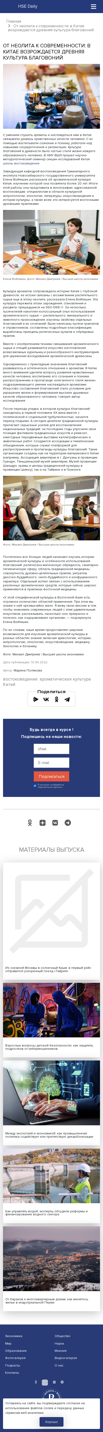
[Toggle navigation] (93, 6)
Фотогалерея (15, 1358)
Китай (9, 684)
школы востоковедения (21, 163)
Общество (62, 1336)
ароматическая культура (65, 679)
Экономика (13, 1336)
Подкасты (12, 1365)
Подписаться (51, 776)
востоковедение (20, 679)
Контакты (12, 1373)
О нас (59, 1365)
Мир (8, 1343)
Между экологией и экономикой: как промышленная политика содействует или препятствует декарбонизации (49, 1135)
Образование (16, 1351)
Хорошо (51, 1422)
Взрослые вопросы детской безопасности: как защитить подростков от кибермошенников (49, 1047)
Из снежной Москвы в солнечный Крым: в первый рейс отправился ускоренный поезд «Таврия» (48, 969)
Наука (59, 1343)
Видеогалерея (66, 1358)
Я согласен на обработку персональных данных (51, 786)
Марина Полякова (28, 670)
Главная (13, 21)
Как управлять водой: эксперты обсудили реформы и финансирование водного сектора (46, 1213)
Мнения (60, 1351)
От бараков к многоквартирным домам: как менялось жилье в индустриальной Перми (46, 1300)
